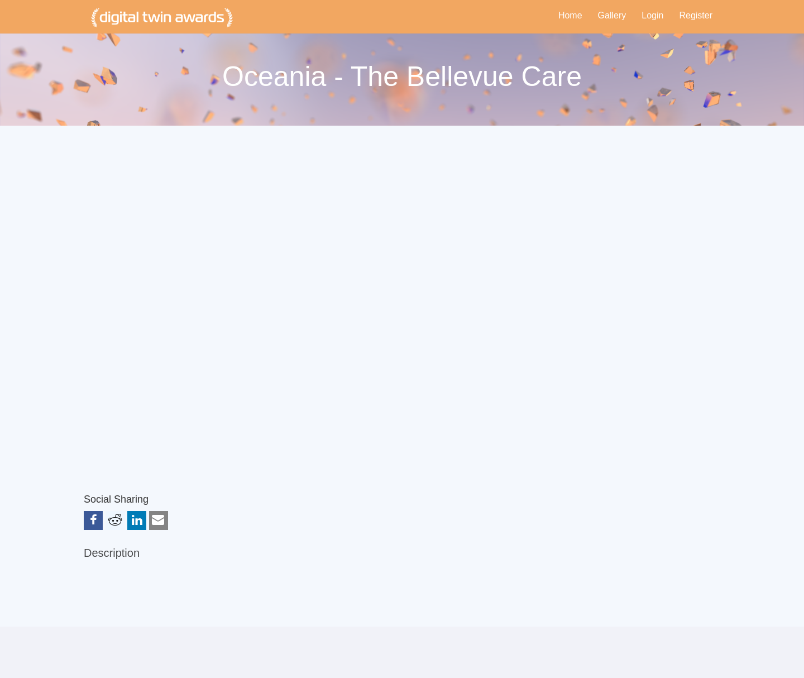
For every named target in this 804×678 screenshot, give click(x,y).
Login (652, 15)
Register (695, 15)
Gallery (612, 15)
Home (570, 15)
